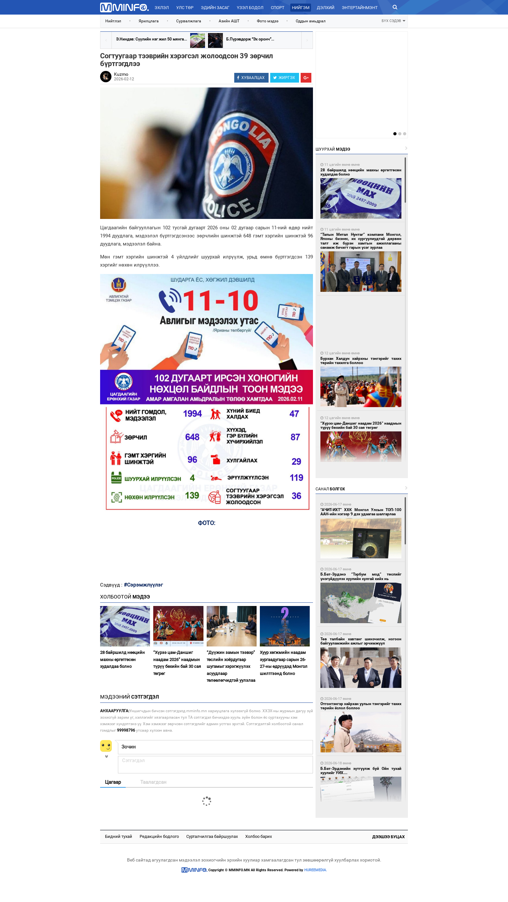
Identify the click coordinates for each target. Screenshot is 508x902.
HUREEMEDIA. (315, 870)
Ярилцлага (149, 21)
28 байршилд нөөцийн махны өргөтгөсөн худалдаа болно (122, 659)
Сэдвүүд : (112, 585)
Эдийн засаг (215, 7)
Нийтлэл (113, 21)
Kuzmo (121, 74)
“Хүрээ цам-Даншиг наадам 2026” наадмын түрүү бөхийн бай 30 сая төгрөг (177, 663)
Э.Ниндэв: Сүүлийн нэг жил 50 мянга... (151, 39)
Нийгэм (300, 7)
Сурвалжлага (188, 21)
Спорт (277, 7)
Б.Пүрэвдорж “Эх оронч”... (250, 39)
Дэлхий (325, 7)
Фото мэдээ (267, 21)
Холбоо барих (258, 836)
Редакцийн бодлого (159, 836)
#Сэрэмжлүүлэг (143, 585)
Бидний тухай (118, 836)
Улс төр (184, 7)
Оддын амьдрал (311, 21)
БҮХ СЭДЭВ (393, 20)
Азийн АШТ (229, 21)
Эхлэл (162, 7)
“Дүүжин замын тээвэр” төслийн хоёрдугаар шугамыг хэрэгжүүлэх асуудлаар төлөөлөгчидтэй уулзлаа (231, 666)
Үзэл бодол (250, 7)
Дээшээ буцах (388, 836)
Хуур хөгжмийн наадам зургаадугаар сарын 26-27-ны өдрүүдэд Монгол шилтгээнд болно (283, 663)
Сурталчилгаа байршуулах (212, 836)
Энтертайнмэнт (360, 7)
